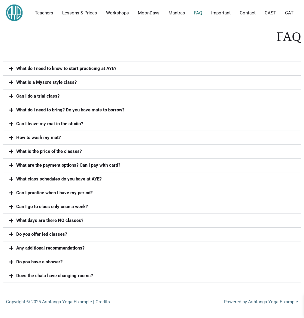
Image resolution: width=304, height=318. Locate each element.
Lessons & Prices (79, 13)
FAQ (198, 13)
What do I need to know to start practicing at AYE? (66, 68)
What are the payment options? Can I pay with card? (68, 165)
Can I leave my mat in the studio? (49, 123)
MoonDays (149, 13)
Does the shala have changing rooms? (54, 275)
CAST (270, 13)
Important (221, 13)
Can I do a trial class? (37, 96)
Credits (103, 301)
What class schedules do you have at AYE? (59, 179)
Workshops (117, 13)
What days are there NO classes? (49, 220)
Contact (248, 13)
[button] (152, 68)
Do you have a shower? (39, 262)
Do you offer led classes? (41, 234)
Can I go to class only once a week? (52, 206)
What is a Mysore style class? (46, 82)
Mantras (177, 13)
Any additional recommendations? (50, 248)
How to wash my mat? (38, 137)
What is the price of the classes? (49, 151)
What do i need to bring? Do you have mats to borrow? (70, 110)
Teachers (44, 13)
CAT (289, 13)
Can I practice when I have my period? (54, 192)
